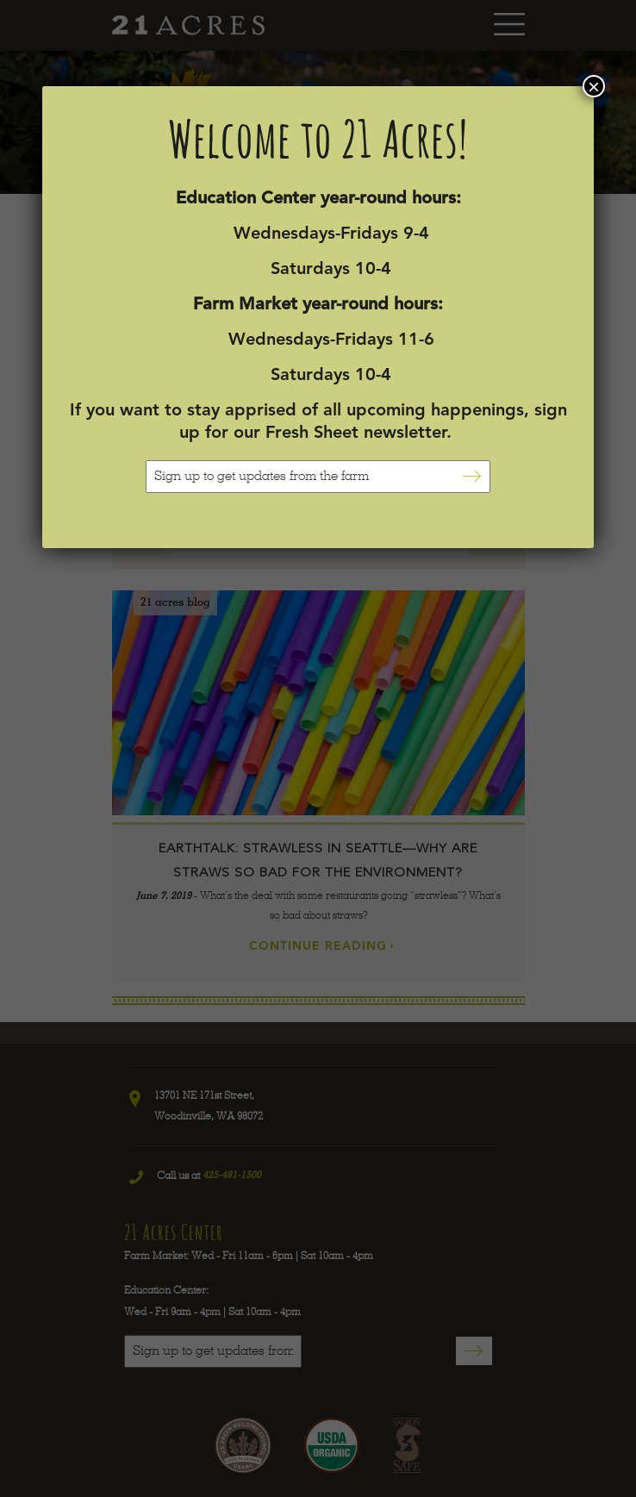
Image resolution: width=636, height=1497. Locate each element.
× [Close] (594, 86)
